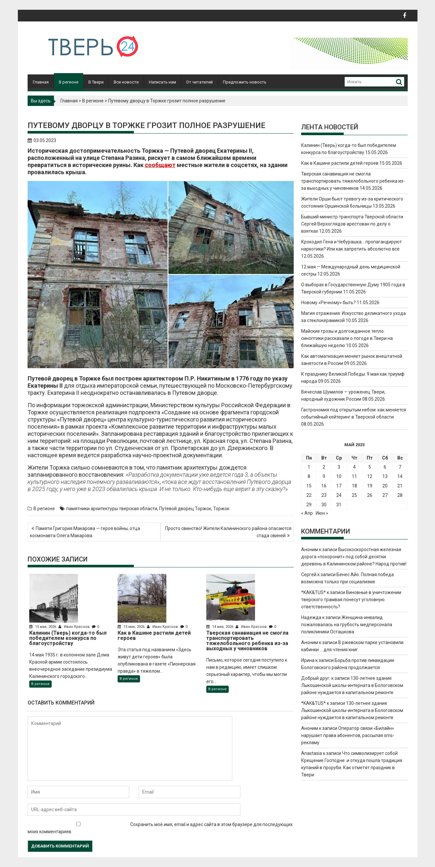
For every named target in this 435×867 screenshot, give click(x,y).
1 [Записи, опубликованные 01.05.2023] (309, 467)
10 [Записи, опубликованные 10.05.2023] (338, 476)
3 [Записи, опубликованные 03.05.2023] (339, 467)
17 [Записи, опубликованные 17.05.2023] (338, 485)
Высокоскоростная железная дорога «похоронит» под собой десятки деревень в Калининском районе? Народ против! (353, 556)
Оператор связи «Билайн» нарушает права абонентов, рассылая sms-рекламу (347, 735)
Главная (41, 82)
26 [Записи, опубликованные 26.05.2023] (369, 495)
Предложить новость (244, 82)
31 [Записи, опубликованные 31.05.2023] (338, 504)
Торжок (221, 508)
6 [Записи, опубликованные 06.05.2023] (385, 467)
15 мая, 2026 (43, 627)
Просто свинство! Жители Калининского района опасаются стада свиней (228, 532)
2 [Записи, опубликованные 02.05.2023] (324, 467)
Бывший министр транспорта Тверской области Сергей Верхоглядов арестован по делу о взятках (352, 224)
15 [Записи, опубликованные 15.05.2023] (309, 485)
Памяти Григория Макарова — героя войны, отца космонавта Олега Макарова (85, 532)
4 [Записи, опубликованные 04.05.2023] (354, 467)
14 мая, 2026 (220, 627)
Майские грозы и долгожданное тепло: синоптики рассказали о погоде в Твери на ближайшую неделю (347, 338)
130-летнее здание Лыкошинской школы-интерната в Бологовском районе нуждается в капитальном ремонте (352, 685)
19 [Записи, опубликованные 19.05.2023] (369, 485)
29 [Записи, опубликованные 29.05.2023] (309, 504)
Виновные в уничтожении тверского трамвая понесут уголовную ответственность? (351, 599)
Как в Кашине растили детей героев (339, 163)
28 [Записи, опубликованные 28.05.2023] (400, 495)
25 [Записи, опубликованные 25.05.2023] (354, 495)
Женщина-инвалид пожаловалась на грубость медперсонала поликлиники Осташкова (346, 624)
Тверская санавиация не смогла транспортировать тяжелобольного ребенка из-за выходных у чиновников (353, 181)
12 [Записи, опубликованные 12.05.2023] (369, 476)
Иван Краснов (74, 627)
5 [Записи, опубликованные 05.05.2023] (369, 467)
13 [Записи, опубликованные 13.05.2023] (385, 476)
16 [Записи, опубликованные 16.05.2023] (323, 485)
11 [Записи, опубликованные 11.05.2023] (354, 476)
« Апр (307, 513)
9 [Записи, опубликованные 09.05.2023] (324, 476)
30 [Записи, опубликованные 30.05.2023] (323, 504)
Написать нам (162, 82)
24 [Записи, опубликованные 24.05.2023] (338, 495)
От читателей (199, 82)
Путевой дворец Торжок (185, 508)
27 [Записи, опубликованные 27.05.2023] (385, 495)
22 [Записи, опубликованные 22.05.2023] (309, 495)
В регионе (68, 82)
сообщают (160, 165)
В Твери (96, 82)
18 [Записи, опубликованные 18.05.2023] (354, 485)
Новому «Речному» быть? (328, 302)
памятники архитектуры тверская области (111, 508)
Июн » (322, 513)
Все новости (126, 82)
